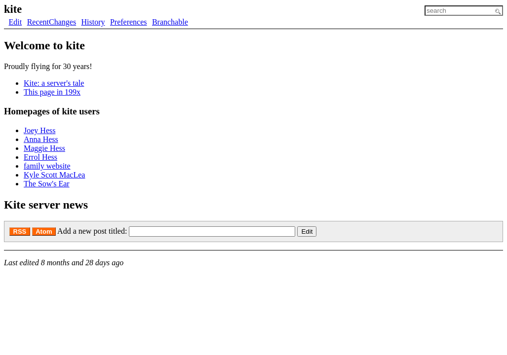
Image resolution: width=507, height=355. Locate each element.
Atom (44, 231)
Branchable (170, 22)
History (93, 22)
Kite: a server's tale (54, 83)
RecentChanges (52, 22)
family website (47, 166)
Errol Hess (40, 157)
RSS (20, 231)
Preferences (128, 22)
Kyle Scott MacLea (54, 175)
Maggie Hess (44, 148)
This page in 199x (52, 92)
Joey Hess (39, 130)
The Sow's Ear (47, 183)
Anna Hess (41, 139)
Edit (15, 22)
